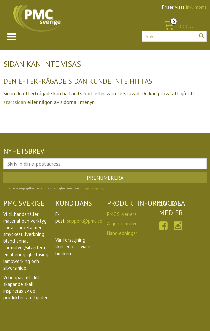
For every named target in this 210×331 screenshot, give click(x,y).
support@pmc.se (84, 221)
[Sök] (202, 36)
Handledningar (122, 233)
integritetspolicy (92, 188)
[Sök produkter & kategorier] (174, 36)
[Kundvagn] (176, 27)
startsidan (14, 102)
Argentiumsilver (123, 223)
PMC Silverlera (122, 214)
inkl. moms (196, 7)
